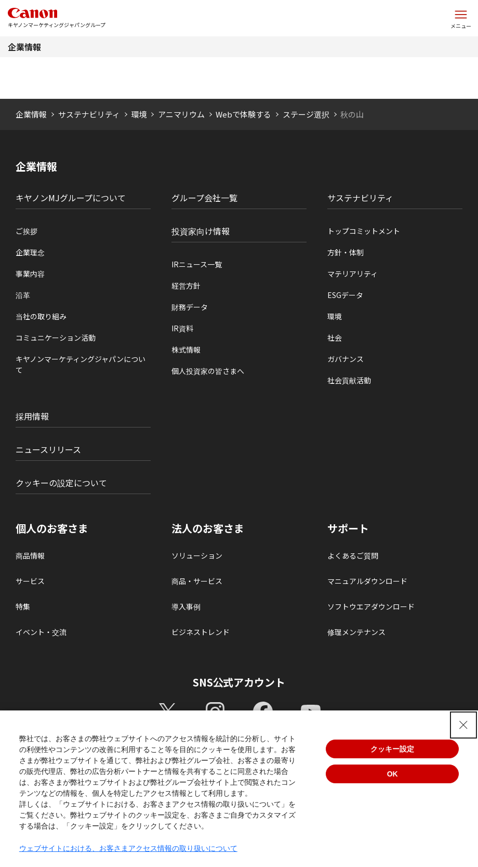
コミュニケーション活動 (56, 337)
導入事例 (186, 606)
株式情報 (186, 349)
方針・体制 (345, 252)
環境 (139, 114)
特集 (23, 606)
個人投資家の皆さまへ (207, 371)
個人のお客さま (52, 528)
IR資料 (182, 328)
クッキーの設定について (61, 482)
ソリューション (196, 555)
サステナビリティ (89, 114)
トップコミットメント (363, 231)
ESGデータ (345, 295)
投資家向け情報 (200, 231)
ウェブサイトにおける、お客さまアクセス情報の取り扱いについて (128, 848)
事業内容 (30, 273)
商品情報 (30, 555)
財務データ (189, 307)
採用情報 (32, 416)
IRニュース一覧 (196, 264)
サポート (348, 528)
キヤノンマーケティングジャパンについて (80, 364)
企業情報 (24, 47)
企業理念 (30, 252)
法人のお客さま (207, 528)
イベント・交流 (41, 632)
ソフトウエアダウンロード (371, 606)
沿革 (23, 295)
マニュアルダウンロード (367, 581)
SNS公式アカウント (239, 682)
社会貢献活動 (349, 380)
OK (392, 774)
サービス (30, 581)
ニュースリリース (48, 449)
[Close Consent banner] (463, 725)
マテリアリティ (352, 273)
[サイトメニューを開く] (460, 18)
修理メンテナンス (356, 632)
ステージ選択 (306, 114)
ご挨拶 (26, 231)
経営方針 (186, 285)
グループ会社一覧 (204, 197)
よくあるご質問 (352, 555)
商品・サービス (196, 581)
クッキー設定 (392, 749)
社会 (334, 337)
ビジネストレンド (200, 632)
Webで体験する (243, 114)
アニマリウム (181, 114)
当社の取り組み (41, 316)
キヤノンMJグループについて (71, 197)
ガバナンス (345, 359)
